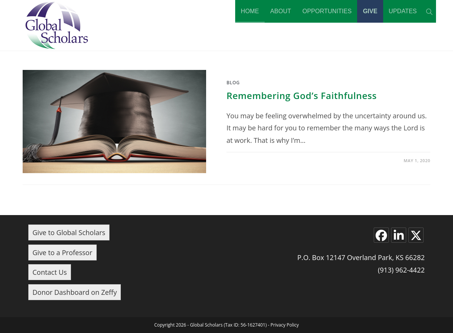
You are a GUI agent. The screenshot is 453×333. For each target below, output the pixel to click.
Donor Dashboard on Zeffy (74, 292)
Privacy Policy (285, 325)
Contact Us (49, 272)
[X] (416, 235)
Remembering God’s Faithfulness (301, 95)
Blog (233, 82)
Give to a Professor (62, 252)
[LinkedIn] (398, 235)
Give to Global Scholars (68, 232)
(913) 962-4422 (401, 269)
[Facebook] (381, 235)
